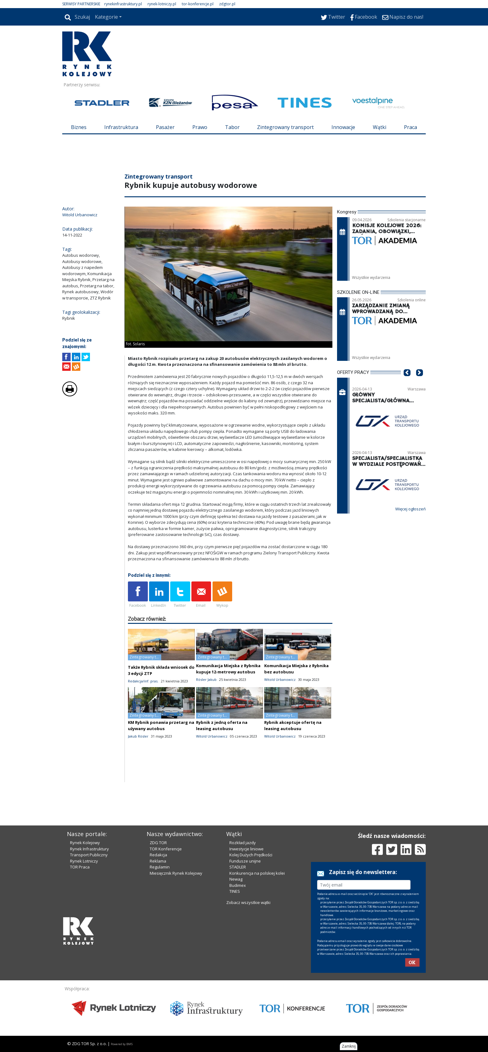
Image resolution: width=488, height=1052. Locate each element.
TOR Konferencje (166, 849)
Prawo (199, 127)
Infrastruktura (121, 127)
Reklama (158, 861)
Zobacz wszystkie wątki (248, 902)
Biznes (79, 127)
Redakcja (158, 855)
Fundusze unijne (245, 861)
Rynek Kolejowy (85, 842)
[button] (407, 382)
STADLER (237, 867)
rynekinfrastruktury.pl (123, 4)
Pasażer (165, 127)
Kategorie (106, 16)
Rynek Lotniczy (84, 861)
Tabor (232, 127)
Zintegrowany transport (285, 127)
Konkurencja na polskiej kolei (257, 873)
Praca (410, 127)
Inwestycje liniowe (246, 849)
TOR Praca (80, 867)
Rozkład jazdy (242, 842)
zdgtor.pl (227, 4)
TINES (234, 891)
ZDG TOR (158, 842)
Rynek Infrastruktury (89, 849)
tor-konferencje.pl (198, 4)
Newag (235, 879)
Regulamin (160, 867)
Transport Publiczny (89, 855)
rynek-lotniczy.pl (162, 4)
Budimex (237, 885)
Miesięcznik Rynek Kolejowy (176, 873)
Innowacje (343, 127)
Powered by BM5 (122, 1044)
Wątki (379, 127)
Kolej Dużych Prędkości (250, 855)
